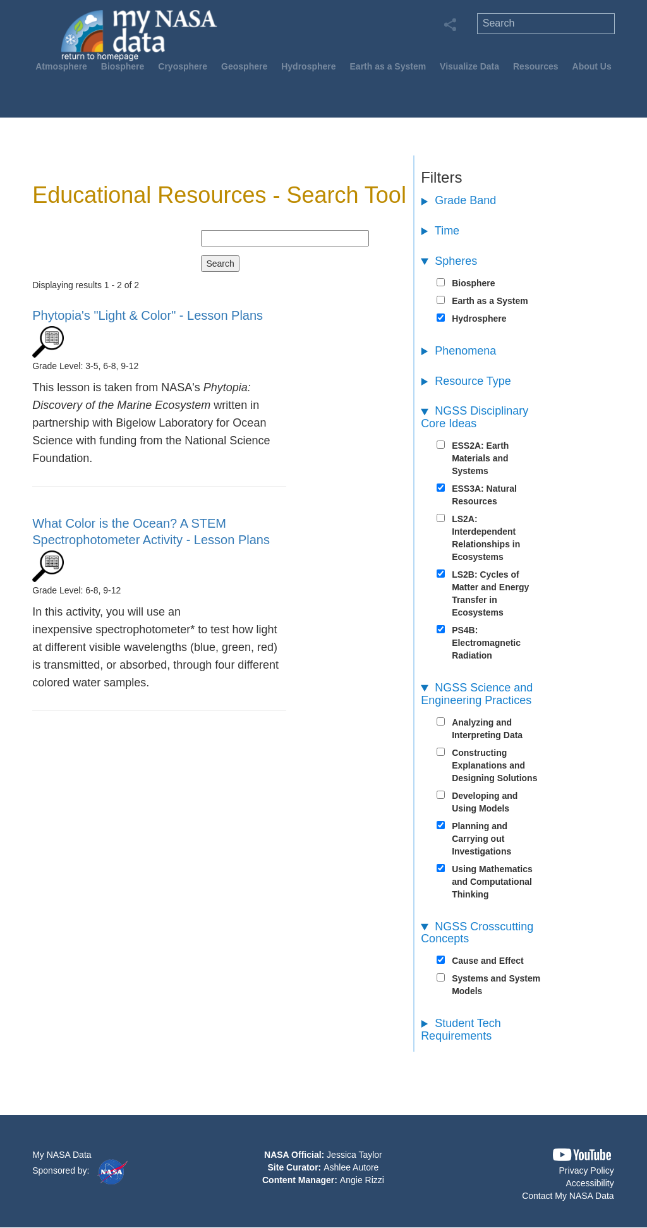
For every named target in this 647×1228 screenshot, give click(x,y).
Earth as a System (388, 66)
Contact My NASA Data (568, 1196)
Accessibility (589, 1183)
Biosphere (122, 66)
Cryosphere (182, 66)
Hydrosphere (308, 66)
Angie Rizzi (362, 1180)
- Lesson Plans (147, 315)
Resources (536, 66)
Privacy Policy (586, 1170)
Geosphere (244, 66)
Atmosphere (61, 66)
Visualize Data (469, 66)
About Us (592, 66)
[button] (582, 1155)
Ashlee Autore (351, 1167)
